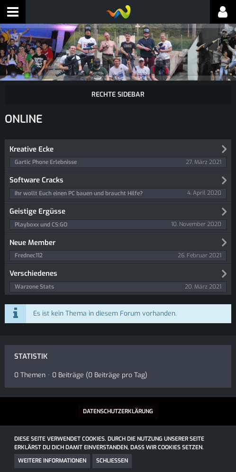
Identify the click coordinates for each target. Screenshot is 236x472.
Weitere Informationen (52, 460)
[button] (13, 12)
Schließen (112, 460)
